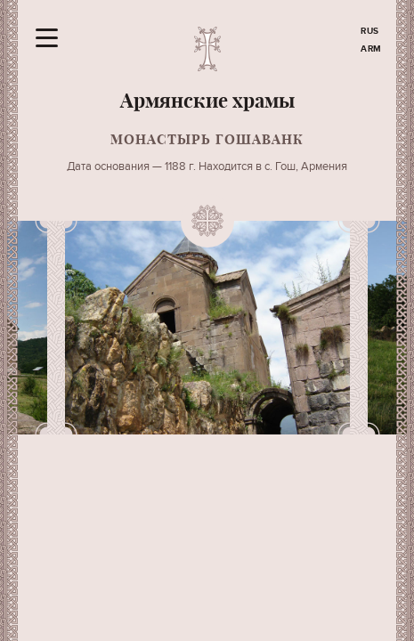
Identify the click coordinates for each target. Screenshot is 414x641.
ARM (371, 49)
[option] (207, 327)
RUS (370, 31)
